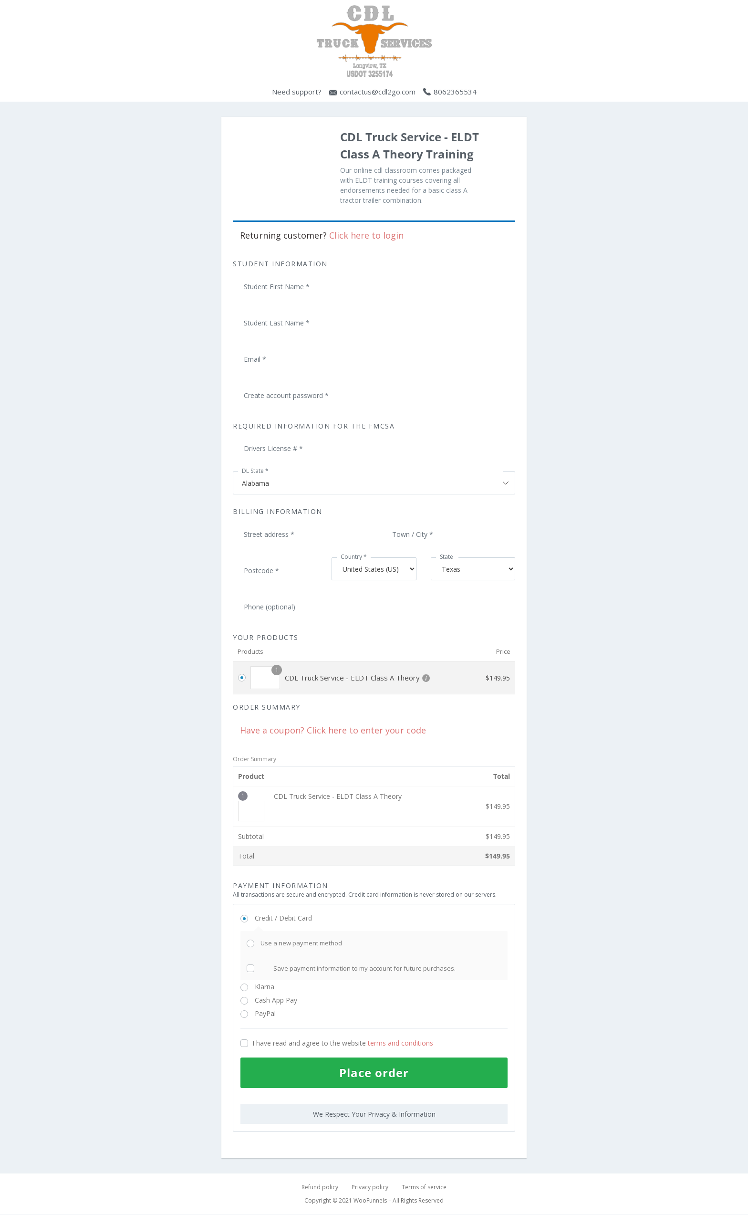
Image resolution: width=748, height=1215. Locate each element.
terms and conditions (400, 1042)
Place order (374, 1072)
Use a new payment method (301, 943)
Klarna (275, 986)
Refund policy (319, 1188)
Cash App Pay (287, 1000)
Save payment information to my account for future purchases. (364, 968)
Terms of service (424, 1188)
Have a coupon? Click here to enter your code (333, 730)
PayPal (278, 1013)
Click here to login (366, 235)
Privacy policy (370, 1188)
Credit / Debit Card (294, 917)
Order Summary (254, 759)
